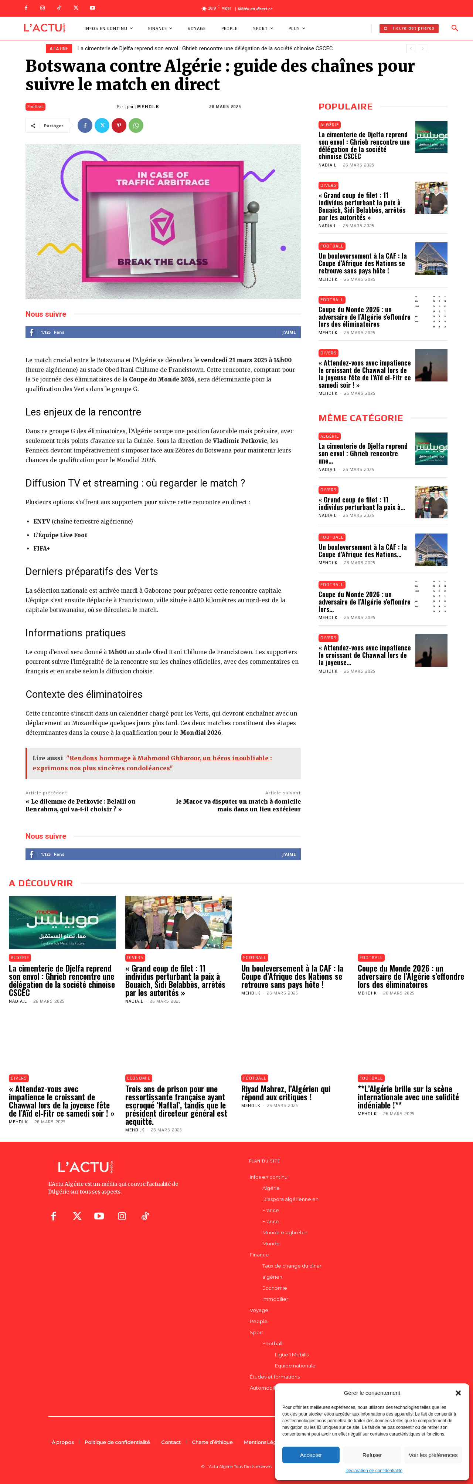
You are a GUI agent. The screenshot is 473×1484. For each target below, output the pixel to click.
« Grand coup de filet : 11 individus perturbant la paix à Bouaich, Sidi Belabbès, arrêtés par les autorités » (362, 206)
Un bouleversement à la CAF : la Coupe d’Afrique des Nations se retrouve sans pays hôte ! (363, 263)
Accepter (311, 1455)
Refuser (372, 1455)
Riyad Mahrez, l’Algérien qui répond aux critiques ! (285, 1093)
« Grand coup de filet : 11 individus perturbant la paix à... (362, 503)
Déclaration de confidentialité (374, 1470)
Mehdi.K (148, 106)
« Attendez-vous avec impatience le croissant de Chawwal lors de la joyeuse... (365, 655)
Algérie (329, 124)
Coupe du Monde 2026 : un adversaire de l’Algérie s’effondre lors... (365, 601)
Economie (138, 1078)
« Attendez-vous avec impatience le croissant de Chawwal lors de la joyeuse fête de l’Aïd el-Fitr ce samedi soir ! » (365, 373)
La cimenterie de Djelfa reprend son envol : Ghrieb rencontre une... (363, 453)
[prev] (410, 48)
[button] (458, 1393)
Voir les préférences (433, 1455)
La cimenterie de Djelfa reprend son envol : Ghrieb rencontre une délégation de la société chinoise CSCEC (205, 48)
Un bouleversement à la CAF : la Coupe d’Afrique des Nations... (363, 550)
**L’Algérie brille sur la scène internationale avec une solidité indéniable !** (408, 1097)
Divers (328, 185)
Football (35, 107)
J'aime (289, 332)
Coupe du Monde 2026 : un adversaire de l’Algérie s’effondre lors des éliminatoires (365, 316)
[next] (422, 48)
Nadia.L (328, 165)
